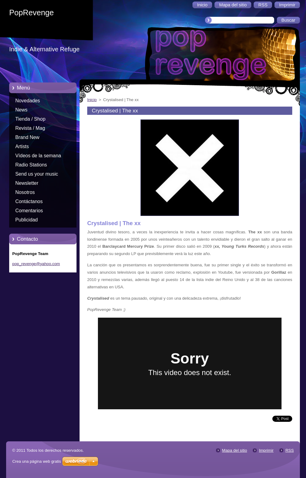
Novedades (27, 100)
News (21, 109)
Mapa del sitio (234, 450)
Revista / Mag (30, 128)
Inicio (92, 99)
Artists (22, 146)
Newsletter (26, 183)
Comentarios (29, 210)
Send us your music (36, 174)
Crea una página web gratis (36, 461)
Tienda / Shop (30, 119)
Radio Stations (31, 164)
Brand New (27, 137)
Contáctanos (29, 201)
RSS (289, 450)
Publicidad (26, 219)
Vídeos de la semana (38, 155)
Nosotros (25, 192)
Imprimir (266, 450)
